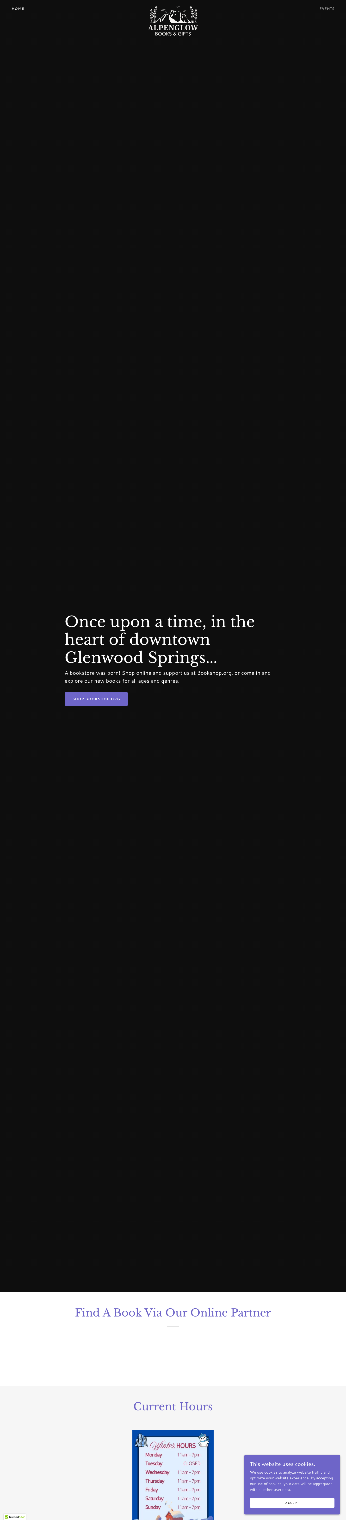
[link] (173, 8)
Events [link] (327, 8)
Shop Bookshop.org (96, 699)
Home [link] (18, 8)
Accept (292, 1503)
